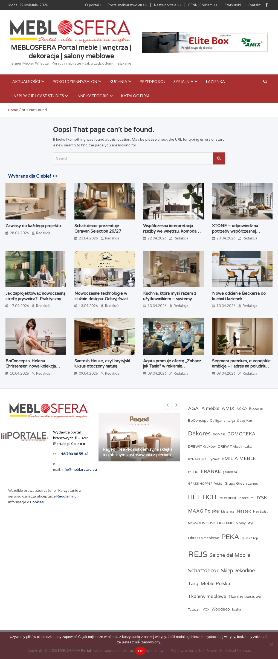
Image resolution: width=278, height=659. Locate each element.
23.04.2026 (88, 238)
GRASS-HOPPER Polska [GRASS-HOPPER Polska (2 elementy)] (205, 483)
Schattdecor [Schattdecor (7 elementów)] (203, 570)
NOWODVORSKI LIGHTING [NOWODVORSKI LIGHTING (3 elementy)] (211, 523)
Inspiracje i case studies (38, 95)
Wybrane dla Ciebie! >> (33, 176)
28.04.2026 (19, 233)
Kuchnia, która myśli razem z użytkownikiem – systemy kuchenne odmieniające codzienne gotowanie (169, 301)
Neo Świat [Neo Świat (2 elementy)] (260, 511)
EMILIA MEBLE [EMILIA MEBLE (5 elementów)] (238, 458)
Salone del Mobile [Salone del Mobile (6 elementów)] (230, 555)
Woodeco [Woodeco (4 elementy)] (221, 609)
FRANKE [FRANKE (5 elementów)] (211, 471)
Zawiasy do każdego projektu (33, 225)
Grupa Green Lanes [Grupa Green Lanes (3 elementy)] (241, 483)
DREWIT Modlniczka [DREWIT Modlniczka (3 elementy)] (235, 446)
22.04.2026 (157, 238)
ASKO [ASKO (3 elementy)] (241, 409)
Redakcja (43, 233)
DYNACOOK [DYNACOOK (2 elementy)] (197, 459)
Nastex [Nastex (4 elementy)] (244, 511)
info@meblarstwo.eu (79, 469)
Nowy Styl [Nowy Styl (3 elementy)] (244, 523)
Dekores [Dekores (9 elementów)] (199, 433)
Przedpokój (152, 81)
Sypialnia (183, 81)
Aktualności (26, 81)
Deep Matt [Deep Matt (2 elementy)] (244, 421)
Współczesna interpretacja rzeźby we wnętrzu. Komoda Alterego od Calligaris (169, 231)
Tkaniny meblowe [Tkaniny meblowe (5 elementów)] (207, 596)
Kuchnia (118, 81)
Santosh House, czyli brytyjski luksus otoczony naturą (102, 364)
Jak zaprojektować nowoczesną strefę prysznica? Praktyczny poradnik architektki (35, 299)
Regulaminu (66, 496)
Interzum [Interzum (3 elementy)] (246, 498)
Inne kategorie (92, 95)
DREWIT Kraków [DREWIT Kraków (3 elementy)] (202, 446)
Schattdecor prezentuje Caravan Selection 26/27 (97, 228)
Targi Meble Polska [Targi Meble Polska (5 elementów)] (209, 583)
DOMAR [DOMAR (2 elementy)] (219, 434)
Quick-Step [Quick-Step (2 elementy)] (250, 538)
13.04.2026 (88, 306)
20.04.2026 (226, 238)
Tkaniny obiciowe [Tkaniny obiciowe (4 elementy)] (244, 596)
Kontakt (254, 5)
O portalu (93, 5)
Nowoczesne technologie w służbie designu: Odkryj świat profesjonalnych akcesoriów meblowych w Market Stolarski (103, 301)
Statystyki (233, 5)
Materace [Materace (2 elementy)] (227, 511)
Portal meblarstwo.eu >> (127, 5)
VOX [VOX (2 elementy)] (206, 609)
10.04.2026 (157, 306)
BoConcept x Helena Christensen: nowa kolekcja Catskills (30, 366)
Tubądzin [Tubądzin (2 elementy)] (194, 609)
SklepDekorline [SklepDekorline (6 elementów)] (238, 571)
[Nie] (271, 644)
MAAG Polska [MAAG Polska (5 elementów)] (203, 511)
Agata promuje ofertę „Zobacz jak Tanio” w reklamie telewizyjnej (172, 366)
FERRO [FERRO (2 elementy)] (193, 472)
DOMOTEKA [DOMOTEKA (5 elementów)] (241, 434)
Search (219, 158)
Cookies (37, 502)
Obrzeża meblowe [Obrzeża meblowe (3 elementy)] (203, 538)
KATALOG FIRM (135, 95)
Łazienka (215, 81)
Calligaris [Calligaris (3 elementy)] (217, 420)
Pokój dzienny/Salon (75, 81)
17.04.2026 (19, 306)
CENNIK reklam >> (203, 5)
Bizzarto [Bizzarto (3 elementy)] (256, 409)
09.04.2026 (88, 373)
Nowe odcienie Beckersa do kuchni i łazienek (239, 296)
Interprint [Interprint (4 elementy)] (227, 497)
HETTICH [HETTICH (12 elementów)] (202, 497)
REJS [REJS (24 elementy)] (197, 554)
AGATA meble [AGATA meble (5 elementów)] (203, 408)
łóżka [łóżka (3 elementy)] (236, 609)
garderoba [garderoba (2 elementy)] (230, 472)
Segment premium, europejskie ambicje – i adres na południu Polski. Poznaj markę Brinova (241, 366)
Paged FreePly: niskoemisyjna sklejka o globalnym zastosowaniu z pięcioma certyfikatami (138, 455)
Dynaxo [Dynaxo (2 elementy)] (213, 459)
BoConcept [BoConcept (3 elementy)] (198, 420)
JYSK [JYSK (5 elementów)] (261, 498)
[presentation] (168, 405)
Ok (140, 651)
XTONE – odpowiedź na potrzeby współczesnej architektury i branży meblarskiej (242, 231)
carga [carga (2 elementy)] (231, 421)
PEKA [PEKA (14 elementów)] (230, 537)
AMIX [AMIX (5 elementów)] (228, 408)
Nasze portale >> (167, 5)
